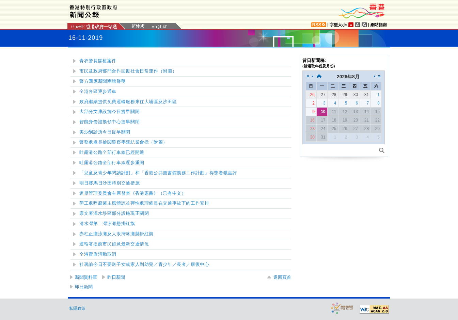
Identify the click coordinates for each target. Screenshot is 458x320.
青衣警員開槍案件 (97, 61)
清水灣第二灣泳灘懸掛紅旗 (107, 223)
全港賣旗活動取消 (97, 254)
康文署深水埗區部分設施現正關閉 (114, 213)
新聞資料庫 (86, 277)
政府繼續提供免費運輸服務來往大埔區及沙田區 (128, 101)
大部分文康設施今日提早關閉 (109, 111)
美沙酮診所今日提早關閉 (104, 132)
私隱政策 (77, 308)
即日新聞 (84, 286)
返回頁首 (282, 277)
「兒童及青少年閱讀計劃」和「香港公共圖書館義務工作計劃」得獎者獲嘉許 (158, 173)
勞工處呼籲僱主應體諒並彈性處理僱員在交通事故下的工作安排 (144, 203)
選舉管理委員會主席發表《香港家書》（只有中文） (132, 193)
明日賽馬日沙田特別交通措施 (109, 183)
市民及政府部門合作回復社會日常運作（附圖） (128, 71)
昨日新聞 (116, 277)
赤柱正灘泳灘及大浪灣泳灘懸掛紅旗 (116, 233)
